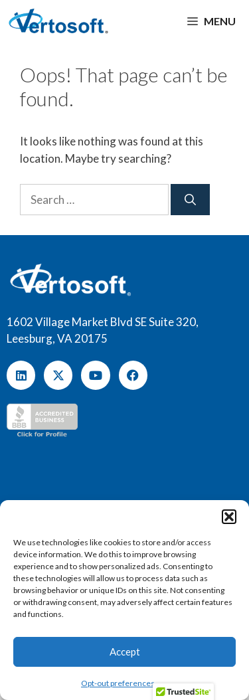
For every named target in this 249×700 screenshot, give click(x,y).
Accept (125, 651)
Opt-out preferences (118, 683)
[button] (229, 516)
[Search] (190, 200)
